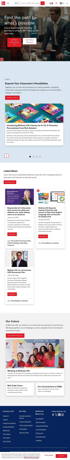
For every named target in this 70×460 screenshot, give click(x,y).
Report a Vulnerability (37, 451)
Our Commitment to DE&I (50, 387)
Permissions (39, 433)
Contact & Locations (9, 423)
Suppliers (39, 440)
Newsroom (6, 430)
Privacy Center (24, 451)
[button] (56, 3)
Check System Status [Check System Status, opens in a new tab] (26, 425)
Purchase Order (41, 437)
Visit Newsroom (10, 182)
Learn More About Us (30, 41)
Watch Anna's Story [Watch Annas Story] (14, 42)
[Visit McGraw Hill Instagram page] (62, 414)
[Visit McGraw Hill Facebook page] (53, 414)
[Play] (6, 155)
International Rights (42, 426)
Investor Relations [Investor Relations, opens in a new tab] (8, 427)
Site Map (57, 451)
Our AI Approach (41, 429)
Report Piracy (49, 451)
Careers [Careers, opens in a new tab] (5, 419)
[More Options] (67, 3)
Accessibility (40, 418)
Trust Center (7, 441)
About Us (6, 416)
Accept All (61, 456)
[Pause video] (1, 59)
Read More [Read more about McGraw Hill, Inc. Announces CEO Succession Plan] (12, 294)
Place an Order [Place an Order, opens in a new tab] (24, 432)
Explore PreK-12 (12, 97)
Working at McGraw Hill (18, 371)
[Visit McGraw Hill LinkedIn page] (59, 414)
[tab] (30, 156)
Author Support (40, 422)
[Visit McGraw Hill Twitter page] (56, 414)
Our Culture (6, 434)
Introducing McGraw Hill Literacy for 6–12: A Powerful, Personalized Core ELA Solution (32, 126)
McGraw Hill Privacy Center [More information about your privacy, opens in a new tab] (31, 458)
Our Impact (6, 437)
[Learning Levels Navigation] (8, 3)
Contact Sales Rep (25, 421)
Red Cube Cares (15, 386)
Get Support (23, 429)
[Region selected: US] (62, 3)
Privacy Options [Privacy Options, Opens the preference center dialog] (49, 455)
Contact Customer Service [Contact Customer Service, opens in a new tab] (25, 417)
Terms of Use (14, 451)
